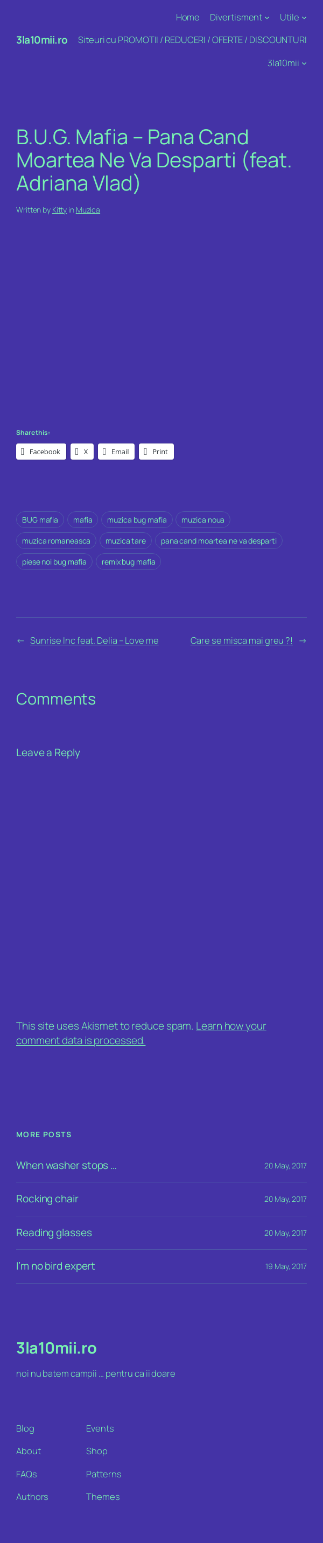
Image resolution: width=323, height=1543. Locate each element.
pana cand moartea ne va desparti (219, 541)
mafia (83, 520)
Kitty (59, 210)
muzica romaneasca (56, 541)
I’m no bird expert (55, 1266)
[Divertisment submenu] (267, 17)
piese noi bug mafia (54, 561)
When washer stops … (66, 1165)
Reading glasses (54, 1232)
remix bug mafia (129, 561)
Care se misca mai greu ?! (242, 640)
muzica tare (126, 541)
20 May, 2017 (285, 1165)
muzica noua (202, 520)
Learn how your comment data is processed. (141, 1033)
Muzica (88, 210)
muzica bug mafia (136, 520)
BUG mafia (40, 520)
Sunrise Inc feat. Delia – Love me (94, 640)
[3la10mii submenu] (304, 62)
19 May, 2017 (286, 1266)
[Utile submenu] (304, 17)
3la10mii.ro (42, 40)
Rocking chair (47, 1198)
